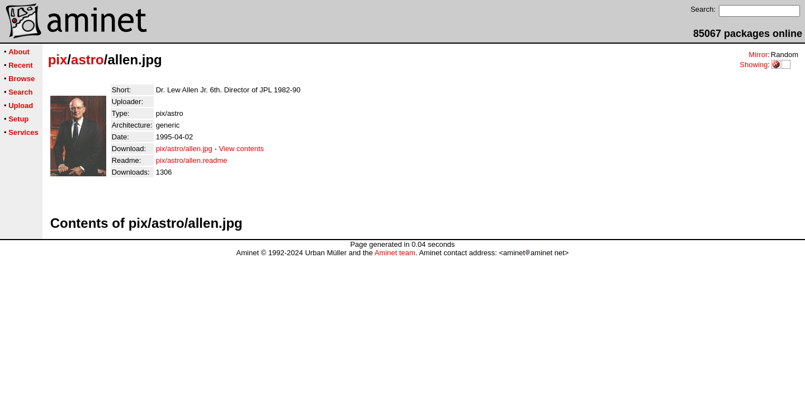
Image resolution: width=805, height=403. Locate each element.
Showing (754, 64)
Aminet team (395, 253)
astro (87, 59)
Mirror (758, 54)
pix (58, 59)
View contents (241, 148)
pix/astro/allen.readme (192, 160)
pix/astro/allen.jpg (184, 148)
